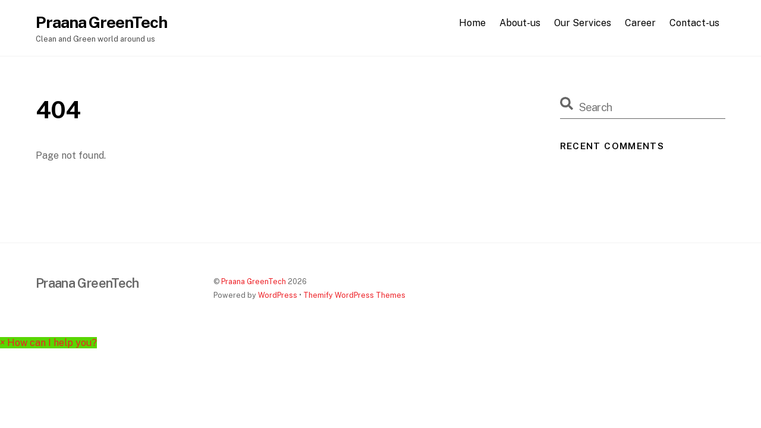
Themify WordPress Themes (354, 295)
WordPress (277, 295)
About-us (519, 23)
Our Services (582, 23)
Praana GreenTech (253, 281)
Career (640, 23)
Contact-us (694, 23)
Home (472, 23)
